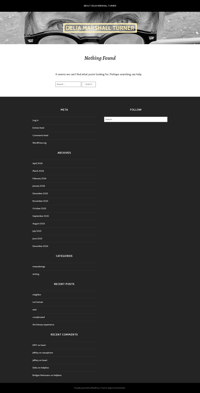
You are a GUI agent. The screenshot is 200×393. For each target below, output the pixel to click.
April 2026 (38, 163)
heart (43, 345)
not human (38, 302)
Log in (35, 120)
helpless (45, 367)
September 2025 (41, 216)
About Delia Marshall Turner (100, 6)
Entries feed (38, 128)
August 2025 (39, 223)
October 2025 (39, 208)
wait (35, 309)
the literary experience (43, 324)
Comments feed (40, 135)
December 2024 (40, 246)
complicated (39, 317)
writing (36, 274)
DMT (35, 345)
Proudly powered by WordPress (87, 388)
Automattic (120, 388)
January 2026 (39, 186)
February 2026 (39, 178)
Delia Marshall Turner (100, 28)
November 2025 (40, 201)
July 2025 (37, 231)
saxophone (47, 352)
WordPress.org (39, 143)
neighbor (37, 294)
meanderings (39, 266)
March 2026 (38, 171)
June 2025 (37, 238)
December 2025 (40, 193)
